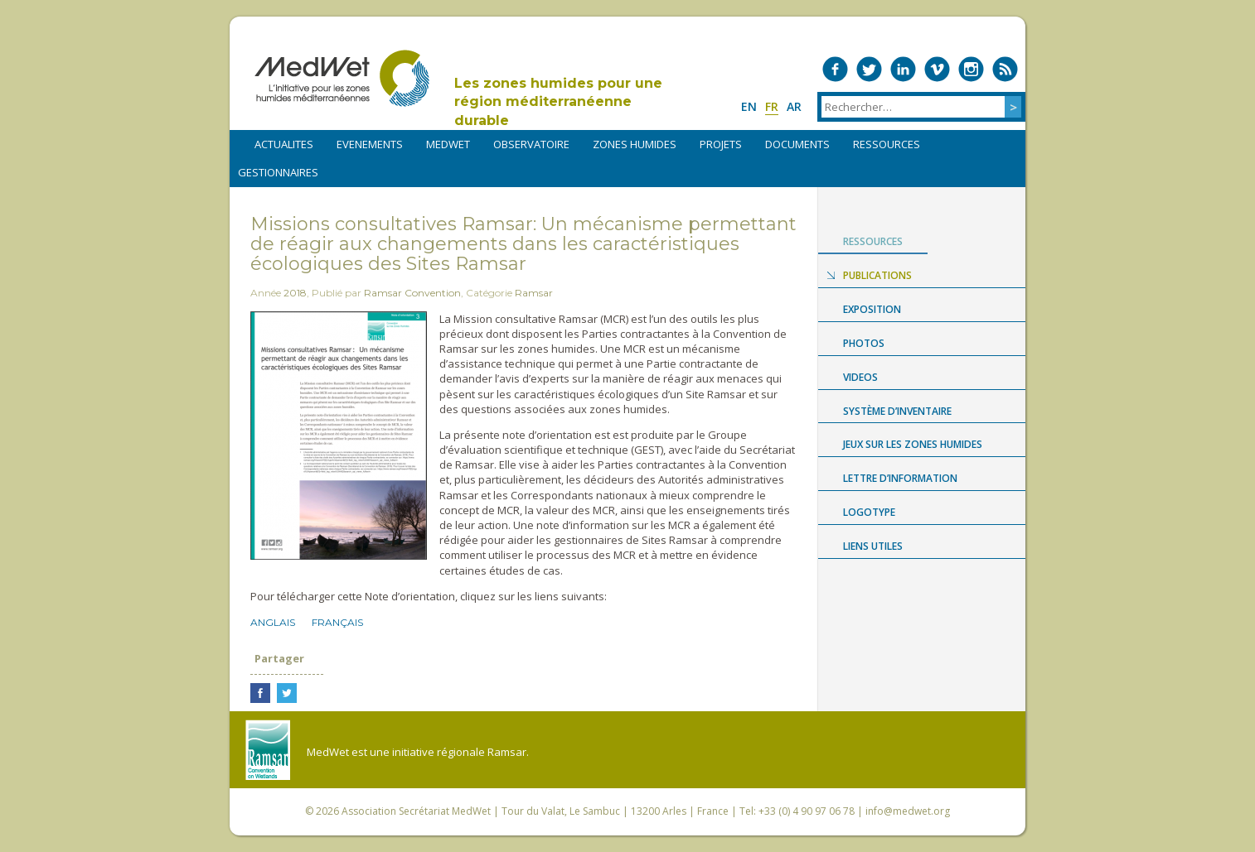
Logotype (869, 512)
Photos (863, 343)
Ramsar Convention (412, 292)
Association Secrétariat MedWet (416, 811)
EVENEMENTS (370, 144)
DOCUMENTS (797, 144)
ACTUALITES (283, 144)
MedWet (341, 78)
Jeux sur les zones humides (912, 444)
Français (337, 622)
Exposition (872, 309)
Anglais (272, 622)
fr (771, 106)
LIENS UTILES (873, 546)
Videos (860, 377)
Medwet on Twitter (869, 69)
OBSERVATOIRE (531, 144)
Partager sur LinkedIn (313, 693)
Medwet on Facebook (835, 69)
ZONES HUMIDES (634, 144)
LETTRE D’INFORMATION (900, 478)
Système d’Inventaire (897, 411)
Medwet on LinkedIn (903, 69)
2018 (295, 292)
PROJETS (721, 144)
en (749, 106)
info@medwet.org (907, 811)
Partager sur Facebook (260, 693)
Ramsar (534, 292)
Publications (877, 275)
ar (794, 106)
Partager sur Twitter (287, 693)
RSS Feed (1005, 69)
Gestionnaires (278, 172)
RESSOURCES (886, 144)
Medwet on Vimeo (937, 69)
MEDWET (448, 144)
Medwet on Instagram (971, 69)
